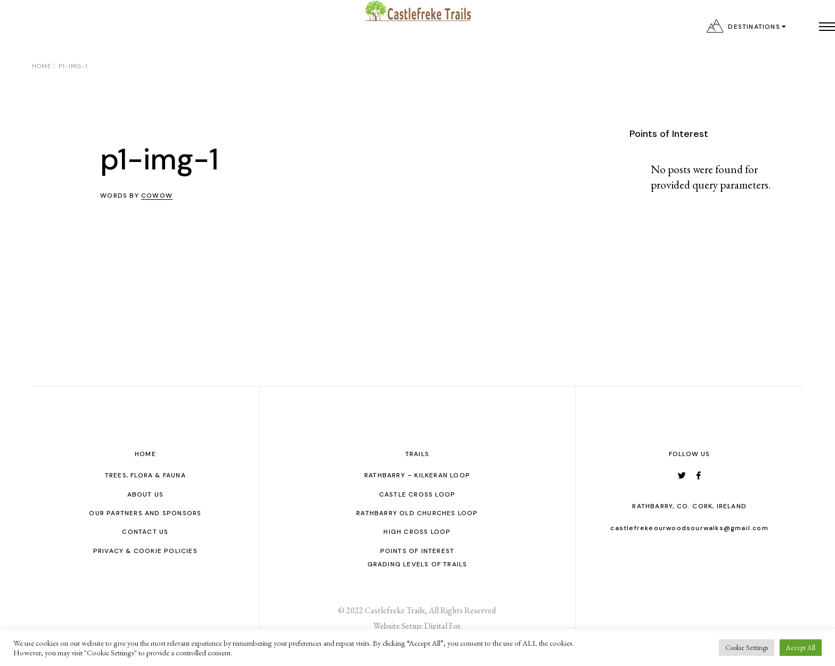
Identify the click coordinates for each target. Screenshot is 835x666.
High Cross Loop (417, 531)
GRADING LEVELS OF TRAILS (417, 564)
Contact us (145, 531)
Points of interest (417, 551)
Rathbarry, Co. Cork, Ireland (689, 506)
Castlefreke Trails (395, 610)
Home (145, 454)
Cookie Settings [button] (746, 647)
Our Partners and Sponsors (145, 513)
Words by (136, 195)
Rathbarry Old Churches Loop (417, 513)
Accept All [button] (800, 647)
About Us (145, 494)
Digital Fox (442, 625)
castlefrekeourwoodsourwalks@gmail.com (689, 528)
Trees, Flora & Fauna (145, 475)
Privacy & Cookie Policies (145, 551)
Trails (417, 454)
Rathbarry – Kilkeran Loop (417, 475)
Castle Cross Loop (417, 494)
